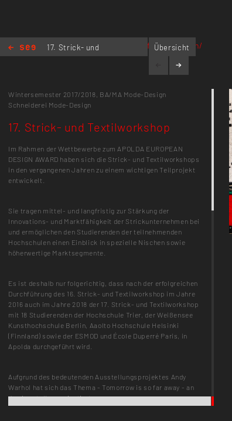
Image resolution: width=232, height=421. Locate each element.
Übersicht (172, 47)
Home (22, 48)
